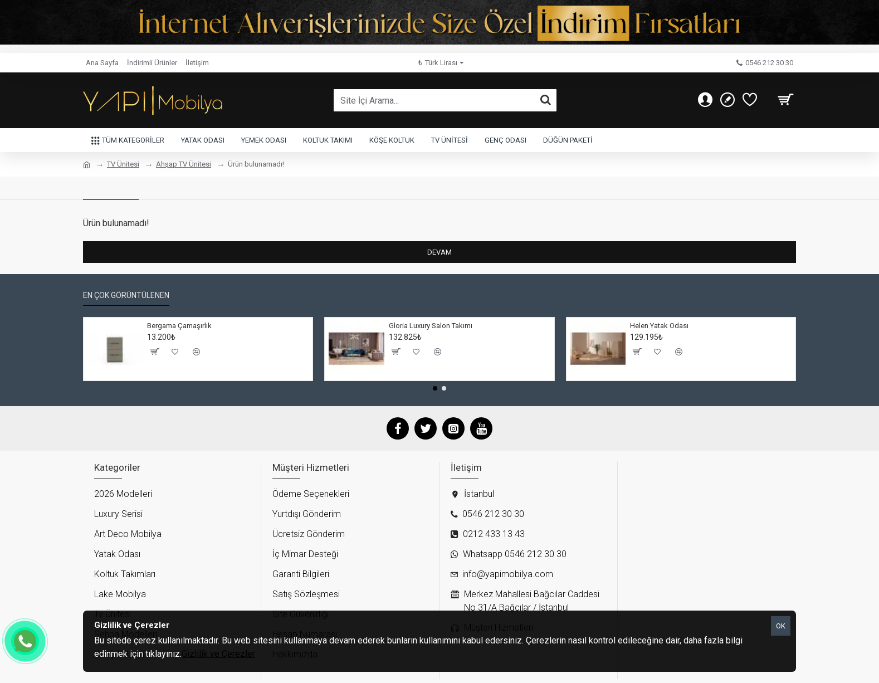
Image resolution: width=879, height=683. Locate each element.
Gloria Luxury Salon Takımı (430, 325)
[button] (435, 388)
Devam (439, 252)
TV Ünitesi (123, 164)
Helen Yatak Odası (659, 325)
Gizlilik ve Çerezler (218, 653)
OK (780, 626)
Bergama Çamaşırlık (179, 325)
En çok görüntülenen (126, 295)
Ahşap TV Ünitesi (183, 164)
